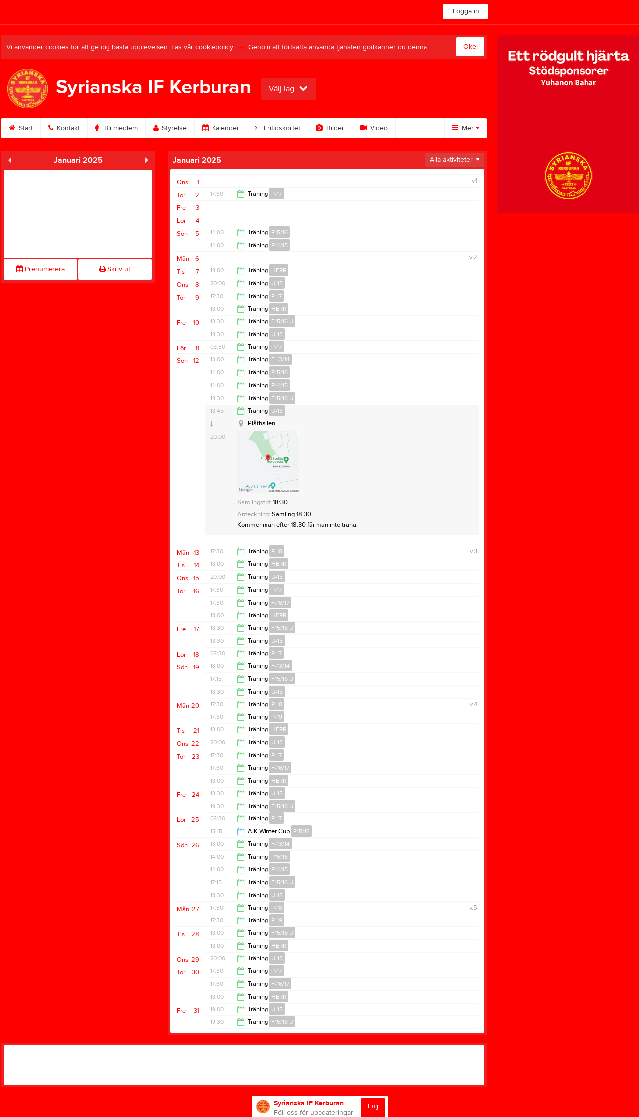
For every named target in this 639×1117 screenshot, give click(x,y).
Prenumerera (40, 269)
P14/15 (279, 245)
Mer (465, 128)
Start (21, 128)
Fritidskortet (277, 128)
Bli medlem (116, 128)
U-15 (277, 283)
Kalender (220, 128)
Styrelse (170, 128)
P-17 (276, 194)
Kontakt (64, 128)
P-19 (276, 717)
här (240, 47)
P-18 (276, 551)
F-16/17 (280, 603)
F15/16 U (282, 321)
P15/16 (279, 232)
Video (374, 128)
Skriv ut (114, 269)
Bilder (330, 128)
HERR (278, 270)
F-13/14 (280, 359)
